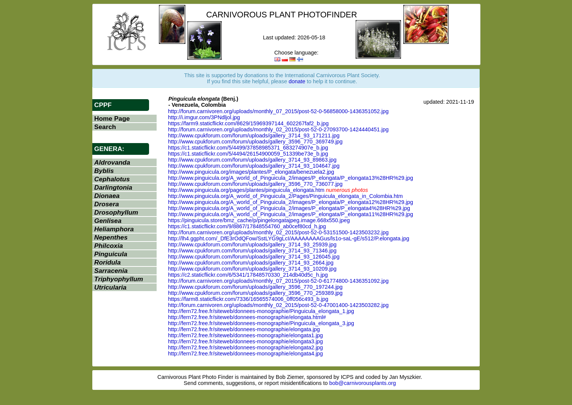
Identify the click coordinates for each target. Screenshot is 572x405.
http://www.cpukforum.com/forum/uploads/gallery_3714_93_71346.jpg (252, 251)
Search (105, 127)
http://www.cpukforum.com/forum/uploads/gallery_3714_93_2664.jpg (251, 263)
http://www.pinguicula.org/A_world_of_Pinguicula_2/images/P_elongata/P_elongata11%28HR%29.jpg (290, 214)
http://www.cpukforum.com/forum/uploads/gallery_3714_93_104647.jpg (254, 166)
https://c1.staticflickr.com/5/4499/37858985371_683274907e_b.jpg (248, 148)
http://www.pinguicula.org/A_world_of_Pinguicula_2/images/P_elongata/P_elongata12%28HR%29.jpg (290, 202)
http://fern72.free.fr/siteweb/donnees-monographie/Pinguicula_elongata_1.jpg (261, 311)
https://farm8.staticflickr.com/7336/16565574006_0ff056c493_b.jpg (248, 299)
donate (297, 81)
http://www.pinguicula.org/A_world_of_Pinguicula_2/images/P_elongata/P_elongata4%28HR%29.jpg (289, 208)
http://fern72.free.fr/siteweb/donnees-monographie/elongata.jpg (244, 329)
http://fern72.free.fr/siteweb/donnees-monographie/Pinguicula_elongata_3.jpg (261, 323)
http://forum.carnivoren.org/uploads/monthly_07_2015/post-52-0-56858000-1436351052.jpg (278, 111)
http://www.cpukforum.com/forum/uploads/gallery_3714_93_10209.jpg (252, 269)
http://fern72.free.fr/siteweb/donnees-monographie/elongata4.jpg (245, 353)
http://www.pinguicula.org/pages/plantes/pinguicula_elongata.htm (246, 190)
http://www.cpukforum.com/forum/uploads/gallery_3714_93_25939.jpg (252, 244)
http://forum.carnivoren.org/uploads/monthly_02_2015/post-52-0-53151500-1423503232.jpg (278, 232)
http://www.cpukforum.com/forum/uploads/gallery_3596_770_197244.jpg (255, 287)
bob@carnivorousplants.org (362, 383)
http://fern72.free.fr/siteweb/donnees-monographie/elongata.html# (247, 317)
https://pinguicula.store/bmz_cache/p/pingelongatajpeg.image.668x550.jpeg (259, 220)
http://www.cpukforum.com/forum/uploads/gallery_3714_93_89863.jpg (252, 160)
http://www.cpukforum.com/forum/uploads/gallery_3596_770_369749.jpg (255, 142)
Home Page (112, 118)
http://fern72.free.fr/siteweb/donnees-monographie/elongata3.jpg (245, 341)
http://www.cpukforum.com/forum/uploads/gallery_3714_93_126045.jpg (254, 257)
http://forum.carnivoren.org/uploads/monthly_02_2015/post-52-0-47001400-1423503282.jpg (278, 305)
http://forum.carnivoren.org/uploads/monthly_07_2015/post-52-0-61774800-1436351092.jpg (278, 281)
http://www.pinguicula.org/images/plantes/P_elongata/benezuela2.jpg (251, 172)
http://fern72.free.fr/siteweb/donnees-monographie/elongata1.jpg (245, 335)
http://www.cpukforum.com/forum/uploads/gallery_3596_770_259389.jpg (255, 293)
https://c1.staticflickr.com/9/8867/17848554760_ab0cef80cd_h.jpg (247, 226)
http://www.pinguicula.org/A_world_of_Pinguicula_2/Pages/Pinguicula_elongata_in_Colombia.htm (285, 196)
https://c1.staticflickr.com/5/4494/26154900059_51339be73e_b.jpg (248, 154)
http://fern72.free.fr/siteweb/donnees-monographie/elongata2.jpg (245, 347)
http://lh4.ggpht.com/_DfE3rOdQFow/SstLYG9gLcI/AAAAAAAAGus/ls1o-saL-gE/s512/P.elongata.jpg (288, 238)
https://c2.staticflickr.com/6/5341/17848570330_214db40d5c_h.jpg (248, 275)
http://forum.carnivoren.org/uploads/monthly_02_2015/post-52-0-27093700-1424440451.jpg (278, 129)
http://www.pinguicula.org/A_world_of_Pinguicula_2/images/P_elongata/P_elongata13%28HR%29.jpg (290, 178)
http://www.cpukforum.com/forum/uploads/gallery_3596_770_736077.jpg (255, 184)
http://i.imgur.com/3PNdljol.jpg (204, 117)
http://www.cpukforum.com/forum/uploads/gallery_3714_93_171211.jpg (254, 135)
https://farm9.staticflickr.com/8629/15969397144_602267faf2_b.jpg (248, 123)
